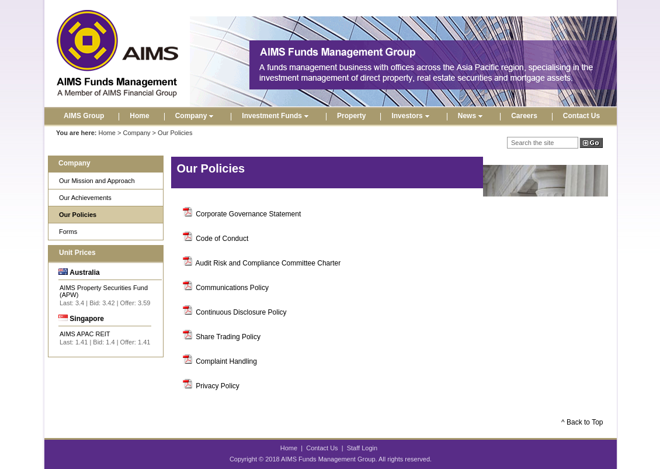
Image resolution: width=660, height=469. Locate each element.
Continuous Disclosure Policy (241, 312)
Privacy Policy (217, 386)
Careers (524, 116)
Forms (68, 231)
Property (351, 116)
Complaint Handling (226, 361)
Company (196, 116)
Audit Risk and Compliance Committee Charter (268, 263)
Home (139, 116)
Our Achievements (85, 197)
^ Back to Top (582, 422)
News (471, 116)
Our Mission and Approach (97, 180)
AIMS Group (84, 116)
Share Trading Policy (228, 337)
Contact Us (581, 116)
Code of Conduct (222, 239)
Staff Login (362, 447)
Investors (411, 116)
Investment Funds (276, 116)
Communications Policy (232, 288)
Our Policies (77, 214)
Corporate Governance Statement (248, 214)
